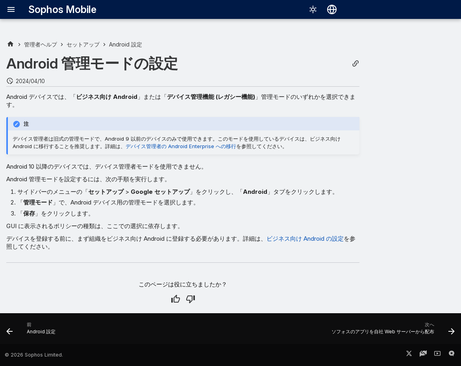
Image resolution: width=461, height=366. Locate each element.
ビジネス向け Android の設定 (305, 238)
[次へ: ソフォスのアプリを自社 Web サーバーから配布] (391, 331)
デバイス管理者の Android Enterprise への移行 (181, 146)
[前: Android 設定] (33, 331)
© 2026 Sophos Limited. (34, 355)
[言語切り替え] (332, 9)
